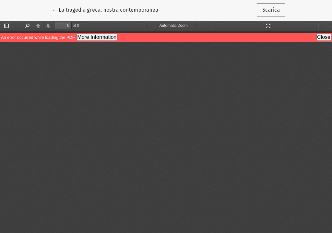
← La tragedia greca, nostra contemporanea (105, 9)
